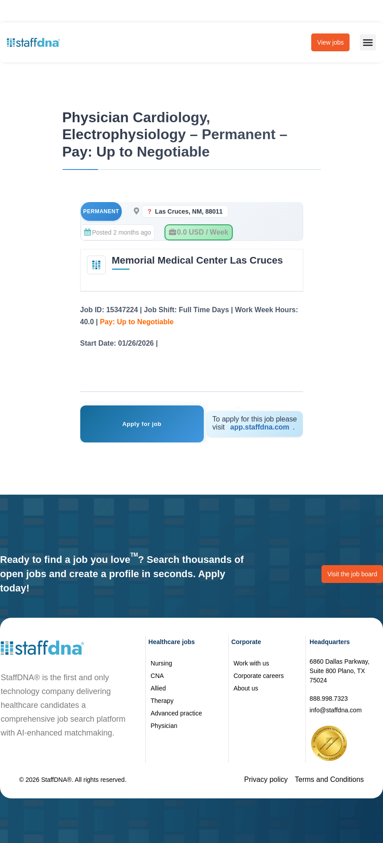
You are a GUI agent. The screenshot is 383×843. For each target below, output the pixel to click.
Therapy (162, 700)
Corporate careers (259, 675)
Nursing (161, 663)
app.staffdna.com (259, 427)
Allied (158, 688)
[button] (368, 42)
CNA (157, 675)
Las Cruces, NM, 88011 (189, 211)
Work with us (251, 663)
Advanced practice (176, 713)
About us (246, 688)
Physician (164, 725)
